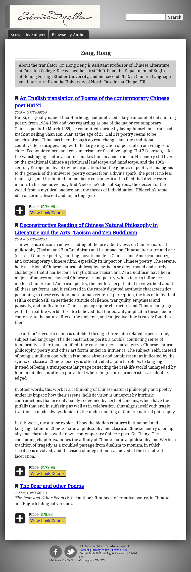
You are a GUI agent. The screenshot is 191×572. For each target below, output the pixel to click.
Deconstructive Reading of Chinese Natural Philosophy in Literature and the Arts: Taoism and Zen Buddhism (86, 229)
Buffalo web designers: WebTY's (86, 560)
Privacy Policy (100, 550)
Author (69, 35)
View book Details (47, 213)
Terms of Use (119, 550)
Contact (84, 550)
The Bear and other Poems (52, 485)
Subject (28, 35)
